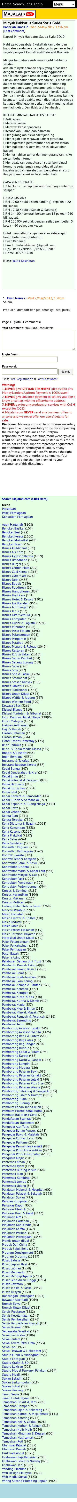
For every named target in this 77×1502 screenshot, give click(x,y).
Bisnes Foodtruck (14, 587)
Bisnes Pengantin (14, 639)
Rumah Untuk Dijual (16, 1307)
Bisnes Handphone (15, 591)
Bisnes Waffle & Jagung (18, 697)
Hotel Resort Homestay (18, 741)
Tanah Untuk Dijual (15, 1398)
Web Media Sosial (14, 1477)
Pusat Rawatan (12, 1284)
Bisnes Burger (11, 564)
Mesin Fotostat (12, 914)
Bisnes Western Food (16, 702)
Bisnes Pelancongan (16, 634)
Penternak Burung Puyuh (19, 1170)
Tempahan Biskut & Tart (19, 1402)
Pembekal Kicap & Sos (18, 997)
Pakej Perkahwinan (15, 945)
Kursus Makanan (13, 898)
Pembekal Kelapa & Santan (21, 985)
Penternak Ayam (13, 1166)
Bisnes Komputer (14, 619)
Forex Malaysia (12, 721)
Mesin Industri (12, 922)
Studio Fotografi (13, 1359)
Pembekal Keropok (15, 993)
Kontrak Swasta (13, 855)
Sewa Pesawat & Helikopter (21, 1351)
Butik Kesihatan (24, 261)
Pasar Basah (10, 953)
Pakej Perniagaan (14, 513)
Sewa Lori (9, 1347)
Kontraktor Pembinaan (17, 882)
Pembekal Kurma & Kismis (20, 1001)
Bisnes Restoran (13, 650)
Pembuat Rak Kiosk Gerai (19, 1115)
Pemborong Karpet (15, 1055)
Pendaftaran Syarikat (16, 1118)
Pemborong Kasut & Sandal (21, 1060)
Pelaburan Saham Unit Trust (21, 961)
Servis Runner (12, 1327)
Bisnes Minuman (13, 627)
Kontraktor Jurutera (15, 867)
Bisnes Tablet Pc (13, 686)
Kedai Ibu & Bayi (13, 788)
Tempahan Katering (15, 1418)
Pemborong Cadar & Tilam (20, 1052)
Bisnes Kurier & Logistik (19, 623)
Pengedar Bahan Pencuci (19, 1130)
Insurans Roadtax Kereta (19, 764)
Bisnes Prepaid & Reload (19, 646)
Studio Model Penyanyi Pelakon (24, 1370)
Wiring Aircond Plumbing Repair (24, 1481)
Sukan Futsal (11, 1386)
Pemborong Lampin (16, 1063)
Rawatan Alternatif (15, 1300)
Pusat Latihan (11, 1268)
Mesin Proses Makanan (18, 930)
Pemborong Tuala (14, 1099)
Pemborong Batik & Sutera (20, 1036)
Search (18, 4)
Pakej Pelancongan (15, 941)
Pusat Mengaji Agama (17, 1276)
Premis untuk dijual (15, 1240)
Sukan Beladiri (12, 1378)
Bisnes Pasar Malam (16, 631)
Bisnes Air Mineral (14, 548)
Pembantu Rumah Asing (19, 965)
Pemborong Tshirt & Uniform (22, 1095)
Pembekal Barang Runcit (19, 969)
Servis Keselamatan (15, 1315)
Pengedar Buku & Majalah (20, 1134)
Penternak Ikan (12, 1174)
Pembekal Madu (13, 1004)
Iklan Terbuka (11, 745)
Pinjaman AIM (11, 1217)
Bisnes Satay (10, 666)
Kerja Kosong (11, 831)
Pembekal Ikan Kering (17, 981)
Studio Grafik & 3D (15, 1362)
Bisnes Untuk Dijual (15, 694)
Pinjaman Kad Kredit (16, 1225)
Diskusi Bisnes (12, 709)
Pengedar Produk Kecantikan (22, 1150)
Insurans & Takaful (15, 760)
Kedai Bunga (11, 768)
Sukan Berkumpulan (16, 1382)
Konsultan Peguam (15, 847)
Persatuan (9, 509)
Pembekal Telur (13, 1024)
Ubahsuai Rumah (14, 1449)
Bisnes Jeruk (10, 611)
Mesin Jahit (10, 926)
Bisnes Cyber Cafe (14, 576)
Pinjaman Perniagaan (17, 1237)
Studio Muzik (11, 1374)
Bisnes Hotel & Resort (17, 599)
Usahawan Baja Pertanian (19, 1457)
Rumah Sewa (11, 1303)
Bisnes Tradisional (14, 690)
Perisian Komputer (15, 1201)
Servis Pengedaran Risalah (20, 1323)
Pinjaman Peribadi (14, 1233)
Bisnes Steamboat (14, 678)
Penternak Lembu (14, 1181)
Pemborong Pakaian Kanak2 (21, 1075)
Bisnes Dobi (10, 580)
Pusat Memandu (13, 1272)
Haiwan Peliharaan (15, 725)
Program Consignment (17, 1252)
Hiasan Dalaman (13, 733)
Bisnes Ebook (11, 583)
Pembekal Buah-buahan (19, 977)
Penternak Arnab (13, 1162)
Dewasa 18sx (11, 705)
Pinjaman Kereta (13, 1229)
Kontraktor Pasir (13, 879)
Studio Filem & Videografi (20, 1355)
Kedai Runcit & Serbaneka (20, 800)
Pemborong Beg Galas (17, 1040)
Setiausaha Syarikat (15, 1331)
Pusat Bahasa (11, 1260)
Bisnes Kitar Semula (16, 615)
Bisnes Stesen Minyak (17, 682)
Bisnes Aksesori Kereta (17, 556)
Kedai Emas (10, 776)
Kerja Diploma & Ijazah (18, 823)
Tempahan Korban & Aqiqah (21, 1425)
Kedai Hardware (13, 784)
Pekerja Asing (11, 957)
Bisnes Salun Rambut (17, 658)
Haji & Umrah (11, 729)
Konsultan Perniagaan (17, 517)
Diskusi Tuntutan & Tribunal (21, 713)
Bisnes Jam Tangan (15, 607)
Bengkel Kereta (12, 536)
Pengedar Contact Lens (18, 1138)
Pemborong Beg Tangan (19, 1044)
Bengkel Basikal (13, 528)
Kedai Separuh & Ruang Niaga (23, 804)
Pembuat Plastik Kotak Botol (22, 1111)
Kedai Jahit (9, 792)
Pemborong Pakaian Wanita (21, 1087)
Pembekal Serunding (16, 1020)
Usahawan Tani (12, 1465)
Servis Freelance (13, 1311)
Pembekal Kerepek (15, 989)
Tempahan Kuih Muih (17, 1429)
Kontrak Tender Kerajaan (19, 859)
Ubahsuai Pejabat (14, 1445)
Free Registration (21, 379)
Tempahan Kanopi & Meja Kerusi (25, 1414)
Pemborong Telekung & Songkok (25, 1091)
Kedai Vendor (11, 812)
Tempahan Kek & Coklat (19, 1422)
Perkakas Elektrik (14, 1209)
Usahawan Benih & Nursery (21, 1461)
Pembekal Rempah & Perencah (23, 1016)
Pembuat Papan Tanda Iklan (21, 1107)
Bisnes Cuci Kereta (15, 572)
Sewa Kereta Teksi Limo (18, 1343)
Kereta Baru (10, 816)
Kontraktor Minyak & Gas (19, 875)
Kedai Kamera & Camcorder (21, 796)
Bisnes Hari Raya (13, 595)
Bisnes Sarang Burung (17, 662)
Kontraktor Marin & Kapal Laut (23, 871)
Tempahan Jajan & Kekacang (22, 1410)
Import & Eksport (14, 753)
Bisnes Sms (10, 670)
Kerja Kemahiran (13, 827)
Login (38, 4)
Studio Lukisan (12, 1366)
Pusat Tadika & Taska (17, 1288)
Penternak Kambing (16, 1178)
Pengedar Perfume (15, 1142)
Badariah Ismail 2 (15, 27)
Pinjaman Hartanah (15, 1221)
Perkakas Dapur (13, 1205)
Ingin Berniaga (12, 756)
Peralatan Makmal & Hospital (23, 1189)
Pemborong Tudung (16, 1103)
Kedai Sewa (10, 808)
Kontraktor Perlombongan (20, 886)
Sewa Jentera (11, 1339)
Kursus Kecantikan (15, 894)
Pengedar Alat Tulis (15, 1126)
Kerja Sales (9, 839)
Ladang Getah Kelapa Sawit (21, 906)
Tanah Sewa (10, 1394)
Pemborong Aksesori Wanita (21, 1032)
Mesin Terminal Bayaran (18, 934)
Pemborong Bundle (15, 1048)
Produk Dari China (14, 1244)
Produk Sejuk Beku (15, 1248)
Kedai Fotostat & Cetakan (20, 780)
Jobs (28, 4)
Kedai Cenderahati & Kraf (19, 772)
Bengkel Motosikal (15, 540)
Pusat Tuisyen (11, 1292)
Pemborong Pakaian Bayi (19, 1071)
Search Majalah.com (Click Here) (24, 499)
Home (6, 4)
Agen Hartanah (12, 524)
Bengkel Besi (11, 532)
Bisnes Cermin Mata (15, 568)
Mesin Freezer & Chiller (18, 918)
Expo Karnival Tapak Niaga (21, 717)
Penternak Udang (14, 1186)
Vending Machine (14, 1469)
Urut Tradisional (13, 1453)
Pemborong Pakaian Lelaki (20, 1079)
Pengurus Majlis (13, 1158)
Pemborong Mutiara (16, 1067)
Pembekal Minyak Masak (19, 1012)
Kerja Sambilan (12, 843)
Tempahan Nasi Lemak (17, 1437)
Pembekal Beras (13, 973)
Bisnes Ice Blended (15, 603)
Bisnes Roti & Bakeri (16, 654)
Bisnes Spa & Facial (16, 674)
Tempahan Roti (12, 1441)
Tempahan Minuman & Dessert (23, 1433)
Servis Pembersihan (15, 1319)
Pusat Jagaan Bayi (14, 1264)
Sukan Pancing (12, 1390)
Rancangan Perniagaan (18, 1296)
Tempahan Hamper (15, 1406)
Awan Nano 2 (16, 298)
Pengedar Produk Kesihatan (21, 1154)
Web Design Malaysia (17, 1473)
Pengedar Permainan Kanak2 (22, 1146)
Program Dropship (14, 1256)
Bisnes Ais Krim (12, 552)
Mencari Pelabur (13, 910)
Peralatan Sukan (13, 1197)
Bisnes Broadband (14, 560)
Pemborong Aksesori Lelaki (21, 1028)
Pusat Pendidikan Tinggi (19, 1280)
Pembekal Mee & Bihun (18, 1008)
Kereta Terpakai (12, 819)
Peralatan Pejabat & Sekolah (22, 1193)
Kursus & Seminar (15, 890)
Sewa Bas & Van (13, 1335)
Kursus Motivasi (13, 902)
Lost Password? (47, 379)
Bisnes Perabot (12, 642)
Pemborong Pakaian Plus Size (23, 1083)
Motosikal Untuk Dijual (18, 938)
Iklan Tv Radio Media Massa (21, 749)
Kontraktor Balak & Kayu (19, 863)
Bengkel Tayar (12, 544)
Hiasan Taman (12, 737)
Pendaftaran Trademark (18, 1123)
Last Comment (14, 31)
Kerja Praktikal (12, 835)
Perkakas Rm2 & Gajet (17, 1213)
